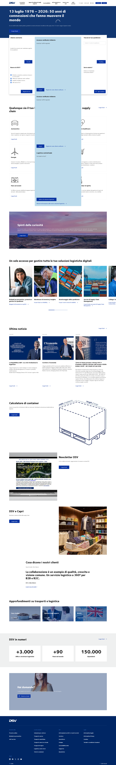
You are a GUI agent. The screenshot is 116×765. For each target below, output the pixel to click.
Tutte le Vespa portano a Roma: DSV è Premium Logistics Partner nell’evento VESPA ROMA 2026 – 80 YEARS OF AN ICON (91, 370)
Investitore (62, 744)
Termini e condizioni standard (92, 748)
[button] (51, 315)
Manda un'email (24, 701)
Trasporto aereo (38, 741)
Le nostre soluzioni (22, 3)
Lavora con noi (66, 3)
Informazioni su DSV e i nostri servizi (69, 738)
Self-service (73, 3)
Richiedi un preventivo (15, 741)
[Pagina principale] (47, 3)
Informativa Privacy (89, 741)
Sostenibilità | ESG (64, 751)
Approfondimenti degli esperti (35, 3)
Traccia (104, 3)
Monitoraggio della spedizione (69, 305)
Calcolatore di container (24, 408)
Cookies (86, 744)
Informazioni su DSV (56, 3)
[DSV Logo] (12, 3)
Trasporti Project (39, 751)
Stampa (61, 748)
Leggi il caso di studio (31, 592)
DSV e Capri (16, 516)
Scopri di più (14, 31)
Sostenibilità (46, 3)
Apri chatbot (99, 91)
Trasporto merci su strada (41, 748)
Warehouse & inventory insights (45, 305)
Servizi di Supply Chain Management (91, 306)
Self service (12, 744)
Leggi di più (103, 107)
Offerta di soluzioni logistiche (46, 199)
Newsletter (62, 757)
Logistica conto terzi (39, 754)
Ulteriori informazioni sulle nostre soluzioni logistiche (52, 203)
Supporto (61, 754)
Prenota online (13, 738)
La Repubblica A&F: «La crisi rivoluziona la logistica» (23, 369)
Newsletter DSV (68, 462)
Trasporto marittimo (39, 744)
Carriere (61, 741)
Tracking (101, 62)
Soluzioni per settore (40, 738)
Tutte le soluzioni (39, 757)
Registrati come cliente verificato (56, 89)
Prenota (98, 3)
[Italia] (92, 3)
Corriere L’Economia (49, 368)
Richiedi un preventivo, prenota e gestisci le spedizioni (20, 306)
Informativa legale (89, 738)
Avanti (40, 90)
